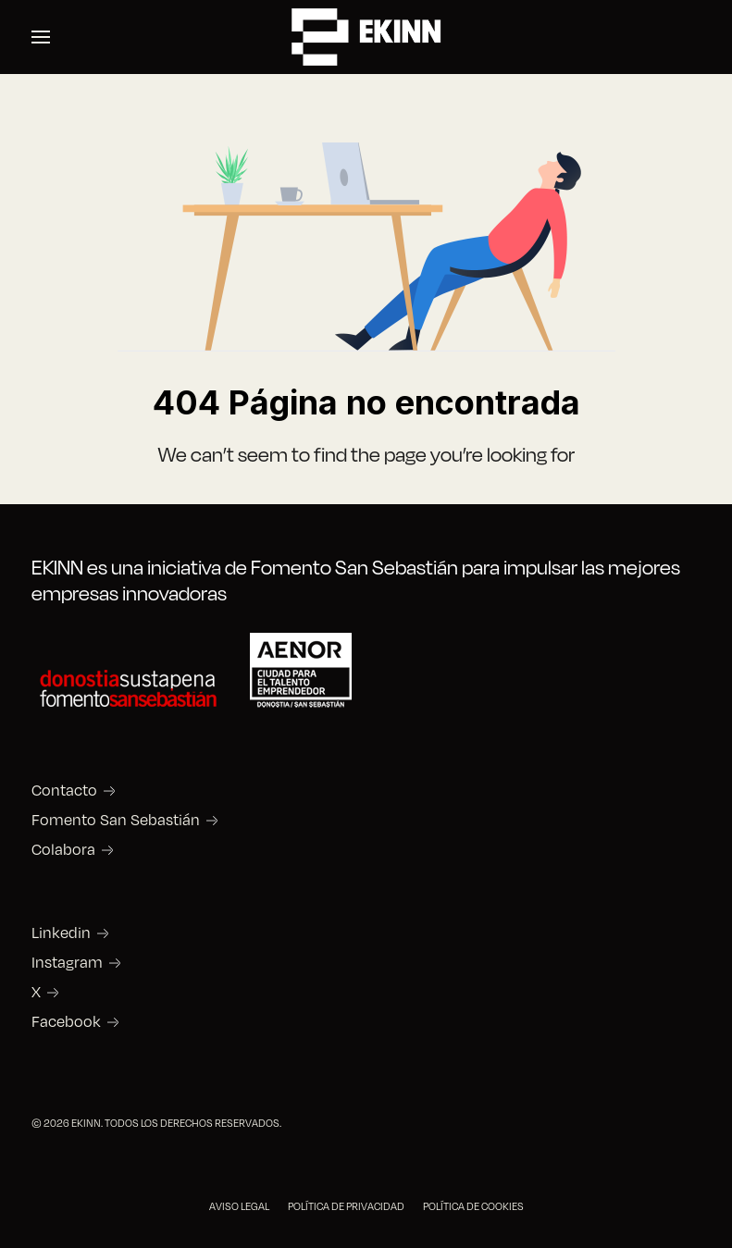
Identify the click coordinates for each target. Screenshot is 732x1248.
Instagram (67, 962)
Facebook (66, 1021)
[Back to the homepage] (366, 37)
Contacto (64, 790)
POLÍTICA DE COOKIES (473, 1206)
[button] (40, 37)
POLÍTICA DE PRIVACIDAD (346, 1206)
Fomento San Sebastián (115, 819)
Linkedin (61, 932)
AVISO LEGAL (239, 1206)
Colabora (63, 849)
